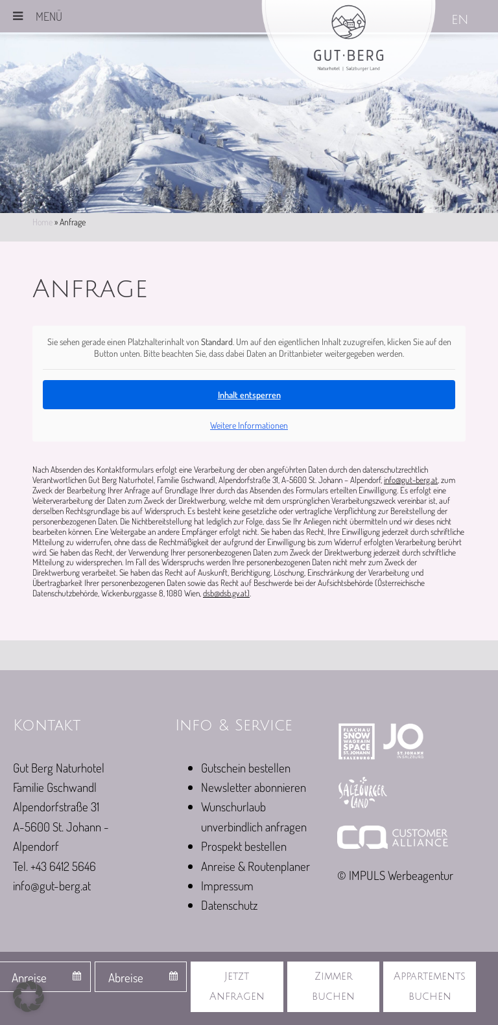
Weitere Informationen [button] (249, 425)
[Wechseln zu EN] (461, 21)
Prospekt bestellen (244, 846)
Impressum (227, 885)
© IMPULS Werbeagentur (395, 875)
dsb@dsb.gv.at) (226, 592)
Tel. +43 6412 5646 (54, 866)
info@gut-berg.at (411, 479)
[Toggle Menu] (18, 16)
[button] (28, 996)
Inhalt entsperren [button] (249, 394)
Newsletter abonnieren (253, 787)
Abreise (125, 977)
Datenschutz (229, 905)
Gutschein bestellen (245, 768)
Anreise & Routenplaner (255, 866)
